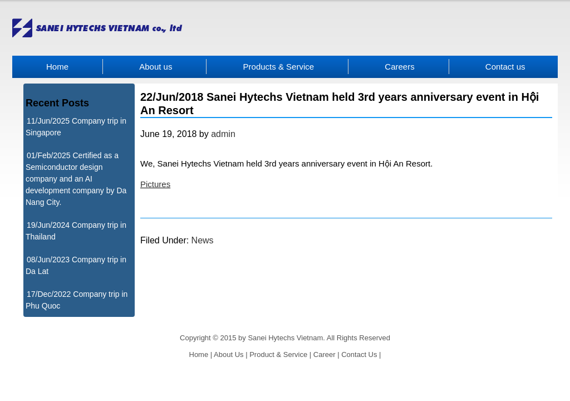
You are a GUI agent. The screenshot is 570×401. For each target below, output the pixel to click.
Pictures (155, 184)
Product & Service (278, 354)
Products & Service (279, 66)
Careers (399, 66)
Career (324, 354)
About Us (228, 354)
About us (155, 66)
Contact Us (359, 354)
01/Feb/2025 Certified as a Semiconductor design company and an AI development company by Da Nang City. (76, 179)
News (202, 240)
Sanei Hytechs (285, 28)
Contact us (505, 66)
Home (57, 66)
